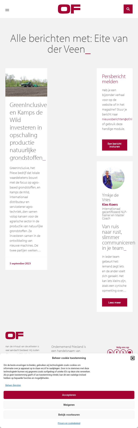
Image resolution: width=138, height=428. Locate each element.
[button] (132, 358)
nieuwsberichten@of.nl (117, 119)
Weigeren (69, 404)
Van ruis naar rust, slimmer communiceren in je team (118, 237)
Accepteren (69, 395)
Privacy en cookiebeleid (69, 423)
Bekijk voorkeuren (69, 414)
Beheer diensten (13, 385)
